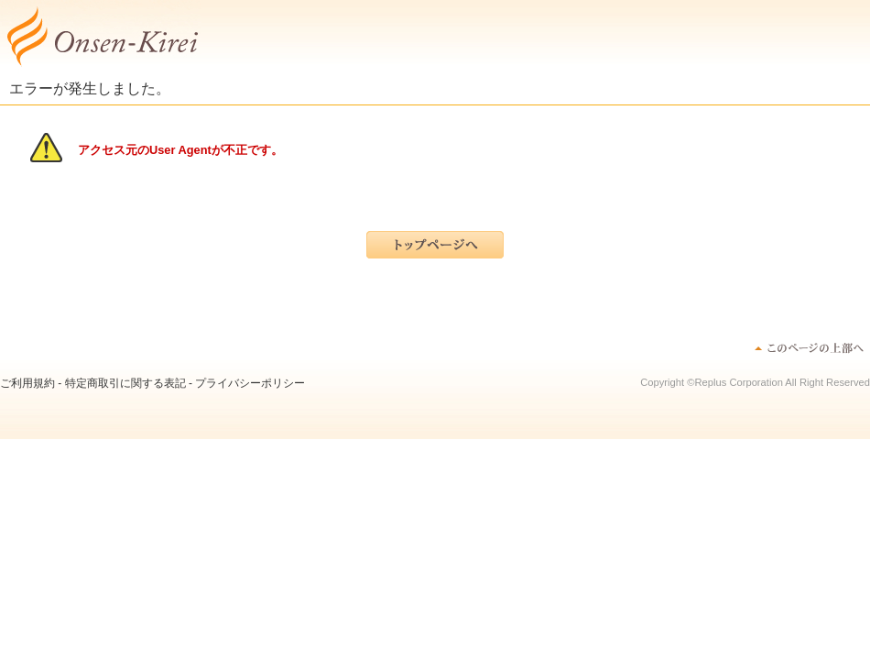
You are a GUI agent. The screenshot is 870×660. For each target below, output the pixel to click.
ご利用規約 (27, 383)
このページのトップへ (808, 347)
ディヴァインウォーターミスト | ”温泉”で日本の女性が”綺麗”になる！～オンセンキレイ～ (100, 36)
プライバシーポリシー (250, 383)
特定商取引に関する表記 (125, 383)
